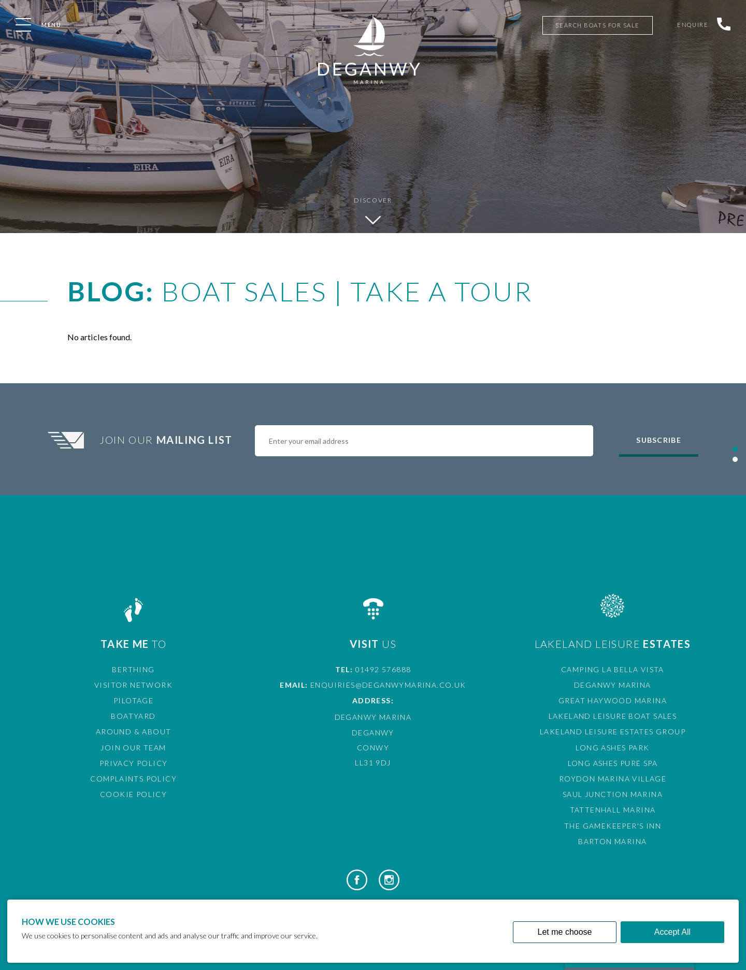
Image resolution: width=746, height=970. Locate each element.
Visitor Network (133, 685)
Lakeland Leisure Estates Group (612, 731)
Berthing (133, 669)
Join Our (167, 439)
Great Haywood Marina (612, 700)
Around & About (133, 731)
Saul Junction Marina (613, 794)
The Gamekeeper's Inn (612, 825)
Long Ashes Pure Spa (613, 763)
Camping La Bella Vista (612, 669)
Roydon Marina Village (612, 778)
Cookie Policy (133, 794)
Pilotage (133, 700)
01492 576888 (383, 669)
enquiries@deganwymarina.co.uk (388, 685)
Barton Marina (612, 841)
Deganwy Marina (612, 685)
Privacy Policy (133, 763)
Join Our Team (133, 747)
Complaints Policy (133, 778)
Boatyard (133, 716)
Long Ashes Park (612, 747)
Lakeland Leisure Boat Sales (613, 716)
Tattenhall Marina (613, 809)
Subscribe (658, 440)
